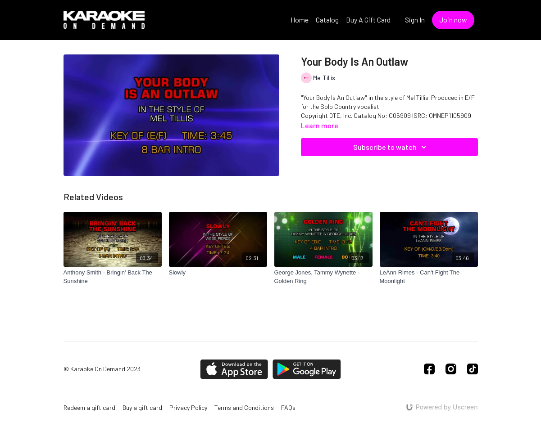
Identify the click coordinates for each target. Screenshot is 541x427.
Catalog (327, 19)
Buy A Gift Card (368, 19)
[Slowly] (218, 272)
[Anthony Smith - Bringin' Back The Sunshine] (113, 277)
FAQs (288, 407)
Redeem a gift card (89, 407)
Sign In (415, 19)
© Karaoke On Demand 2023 (102, 369)
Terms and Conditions (244, 407)
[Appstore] (234, 369)
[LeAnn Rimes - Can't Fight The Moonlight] (429, 277)
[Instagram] (451, 369)
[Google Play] (306, 369)
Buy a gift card (142, 407)
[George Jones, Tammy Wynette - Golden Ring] (323, 277)
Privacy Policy (188, 407)
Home (300, 19)
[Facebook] (429, 369)
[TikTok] (472, 369)
